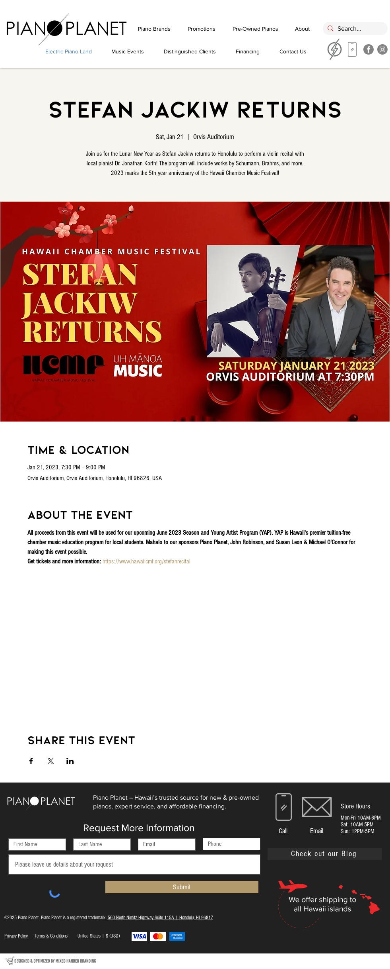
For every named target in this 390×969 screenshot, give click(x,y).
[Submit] (181, 887)
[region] (352, 51)
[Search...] (354, 28)
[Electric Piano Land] (69, 51)
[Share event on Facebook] (31, 761)
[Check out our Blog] (325, 854)
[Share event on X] (50, 761)
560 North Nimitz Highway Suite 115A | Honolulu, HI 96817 (160, 917)
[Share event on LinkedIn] (70, 761)
